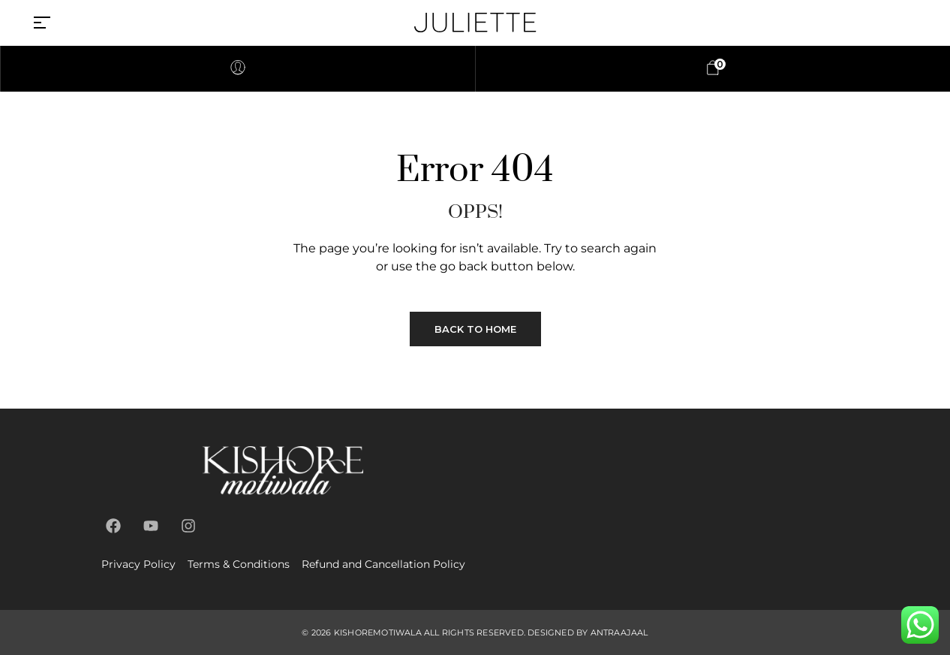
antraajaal (619, 632)
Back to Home (475, 329)
